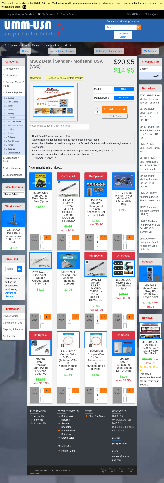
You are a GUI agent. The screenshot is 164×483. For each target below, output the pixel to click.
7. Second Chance (12, 175)
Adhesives (10, 145)
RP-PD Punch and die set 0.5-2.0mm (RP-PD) (149, 211)
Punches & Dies (53, 45)
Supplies (9, 149)
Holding (9, 129)
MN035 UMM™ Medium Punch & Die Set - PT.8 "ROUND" (149, 181)
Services (38, 419)
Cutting (9, 98)
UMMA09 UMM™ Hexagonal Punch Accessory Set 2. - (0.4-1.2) (96, 207)
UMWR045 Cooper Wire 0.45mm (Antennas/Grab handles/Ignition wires (95, 360)
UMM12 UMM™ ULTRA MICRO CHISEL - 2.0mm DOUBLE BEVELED (68, 210)
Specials (147, 261)
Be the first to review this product (65, 78)
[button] (46, 14)
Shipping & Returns (13, 329)
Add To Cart (114, 109)
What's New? (13, 206)
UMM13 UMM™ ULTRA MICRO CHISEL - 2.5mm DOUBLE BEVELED (95, 289)
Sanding (9, 106)
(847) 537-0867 (120, 443)
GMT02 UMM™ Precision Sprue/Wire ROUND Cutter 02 (40, 366)
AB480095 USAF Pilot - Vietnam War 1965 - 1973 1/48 (13, 236)
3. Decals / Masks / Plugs (13, 84)
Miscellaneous (12, 153)
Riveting (9, 113)
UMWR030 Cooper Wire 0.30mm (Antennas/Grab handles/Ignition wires (68, 360)
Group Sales (67, 437)
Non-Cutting (11, 102)
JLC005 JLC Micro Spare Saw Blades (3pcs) (123, 284)
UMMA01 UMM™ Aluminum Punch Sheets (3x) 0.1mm (123, 365)
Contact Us (9, 336)
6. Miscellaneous (12, 168)
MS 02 (68, 45)
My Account (150, 51)
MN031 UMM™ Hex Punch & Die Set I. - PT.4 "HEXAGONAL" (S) (150, 132)
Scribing (9, 110)
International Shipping (62, 51)
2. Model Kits (10, 75)
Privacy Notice (10, 316)
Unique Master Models (20, 14)
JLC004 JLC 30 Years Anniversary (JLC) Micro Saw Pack (150, 347)
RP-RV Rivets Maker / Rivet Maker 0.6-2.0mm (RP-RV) (123, 198)
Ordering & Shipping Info (109, 51)
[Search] (121, 27)
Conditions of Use (12, 322)
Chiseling (9, 117)
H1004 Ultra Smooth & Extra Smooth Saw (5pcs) (40, 197)
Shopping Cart (150, 61)
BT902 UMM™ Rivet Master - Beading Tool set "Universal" (150, 99)
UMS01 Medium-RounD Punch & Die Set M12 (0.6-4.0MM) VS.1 (150, 226)
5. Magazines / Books (11, 159)
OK (24, 7)
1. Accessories (11, 68)
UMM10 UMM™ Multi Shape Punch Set (150, 148)
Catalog (14, 45)
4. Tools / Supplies (31, 45)
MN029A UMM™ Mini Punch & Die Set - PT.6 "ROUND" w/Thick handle (150, 164)
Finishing (9, 137)
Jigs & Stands (11, 141)
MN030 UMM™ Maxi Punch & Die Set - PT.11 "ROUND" (149, 115)
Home (25, 51)
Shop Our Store (97, 416)
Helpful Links (68, 450)
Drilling (9, 133)
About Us (39, 416)
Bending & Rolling (13, 125)
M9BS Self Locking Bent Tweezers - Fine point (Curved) (68, 278)
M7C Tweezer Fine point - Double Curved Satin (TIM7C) (40, 278)
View (34, 239)
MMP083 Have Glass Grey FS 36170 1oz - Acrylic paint (150, 291)
